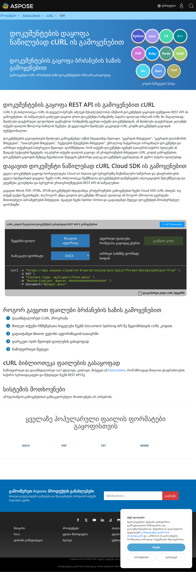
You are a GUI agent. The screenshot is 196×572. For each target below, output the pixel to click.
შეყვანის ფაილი (23, 241)
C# (166, 36)
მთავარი (19, 528)
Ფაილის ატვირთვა (70, 240)
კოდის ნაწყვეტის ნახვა (158, 83)
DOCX (26, 445)
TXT (103, 445)
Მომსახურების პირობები (111, 566)
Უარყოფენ (171, 557)
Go (143, 71)
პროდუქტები (71, 528)
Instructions (116, 370)
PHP (138, 53)
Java (152, 36)
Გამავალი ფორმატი (27, 256)
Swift (180, 53)
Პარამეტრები (141, 557)
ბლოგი (67, 540)
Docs (17, 534)
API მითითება (171, 224)
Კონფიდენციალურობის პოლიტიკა (77, 566)
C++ (180, 36)
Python (138, 36)
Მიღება (156, 547)
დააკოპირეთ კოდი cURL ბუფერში (164, 293)
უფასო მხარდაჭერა (75, 534)
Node (166, 53)
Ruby (152, 53)
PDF (64, 445)
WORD (144, 445)
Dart (158, 71)
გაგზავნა (170, 496)
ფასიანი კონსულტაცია (28, 540)
